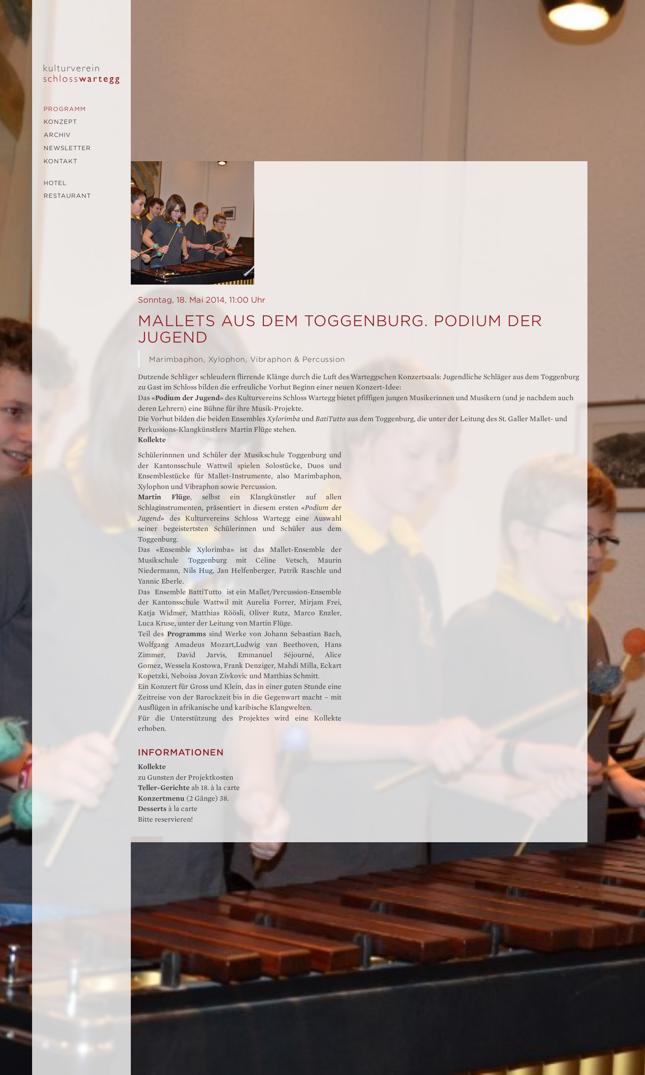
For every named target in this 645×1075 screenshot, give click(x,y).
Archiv (57, 135)
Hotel (55, 183)
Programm (65, 109)
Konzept (60, 121)
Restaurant (67, 195)
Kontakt (60, 161)
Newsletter (67, 148)
